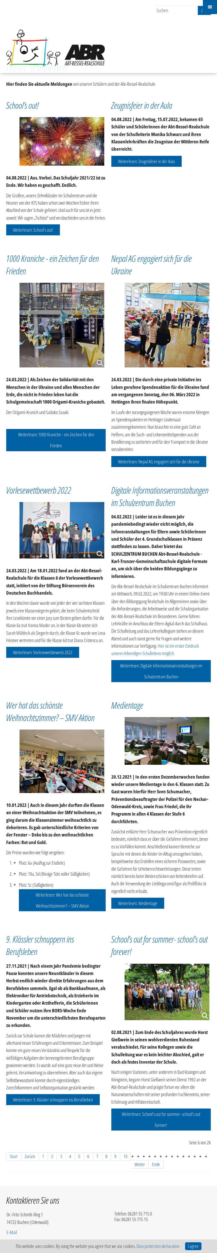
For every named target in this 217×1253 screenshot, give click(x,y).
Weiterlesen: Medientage (137, 903)
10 (125, 1156)
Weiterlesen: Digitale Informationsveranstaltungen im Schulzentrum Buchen (161, 671)
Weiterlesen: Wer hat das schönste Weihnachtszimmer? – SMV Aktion (62, 900)
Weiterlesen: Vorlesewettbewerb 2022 (42, 652)
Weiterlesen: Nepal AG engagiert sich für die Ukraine (158, 461)
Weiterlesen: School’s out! (33, 230)
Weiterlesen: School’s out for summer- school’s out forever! (161, 1119)
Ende (156, 1164)
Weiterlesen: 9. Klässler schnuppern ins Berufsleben (53, 1099)
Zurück (30, 1156)
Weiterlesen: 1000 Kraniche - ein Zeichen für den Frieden (56, 440)
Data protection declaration (157, 1246)
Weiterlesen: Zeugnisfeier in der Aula (146, 161)
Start (14, 1156)
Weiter (139, 1164)
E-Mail (11, 1232)
